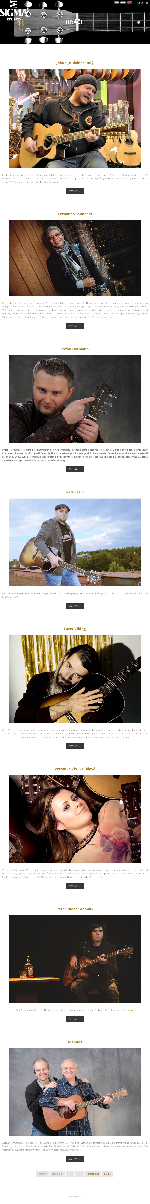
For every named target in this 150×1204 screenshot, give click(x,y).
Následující (93, 1174)
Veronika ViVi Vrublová (75, 768)
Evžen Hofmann (75, 348)
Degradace (128, 1010)
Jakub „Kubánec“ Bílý (75, 62)
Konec (107, 1174)
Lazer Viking (75, 628)
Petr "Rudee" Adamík (75, 908)
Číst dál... (75, 191)
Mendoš (75, 1041)
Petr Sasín (75, 492)
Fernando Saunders (75, 213)
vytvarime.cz (78, 1196)
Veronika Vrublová (11, 870)
